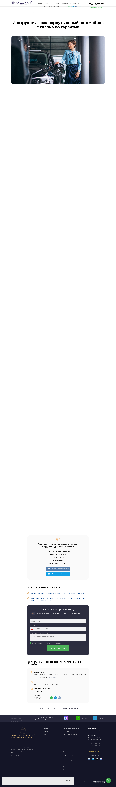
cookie (5, 782)
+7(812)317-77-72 (97, 5)
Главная (40, 708)
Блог (47, 708)
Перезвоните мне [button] (96, 7)
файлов (58, 780)
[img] (80, 6)
